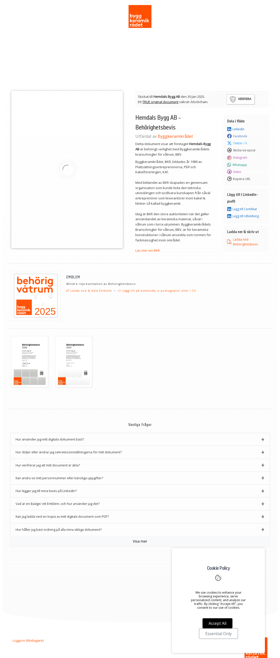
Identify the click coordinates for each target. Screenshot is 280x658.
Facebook (237, 136)
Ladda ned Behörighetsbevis (242, 241)
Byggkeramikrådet (175, 136)
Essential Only (218, 633)
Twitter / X (237, 143)
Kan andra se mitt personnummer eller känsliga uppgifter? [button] (59, 478)
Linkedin (235, 129)
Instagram (237, 157)
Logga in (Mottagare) (28, 640)
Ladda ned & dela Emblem (89, 290)
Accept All (217, 623)
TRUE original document (160, 102)
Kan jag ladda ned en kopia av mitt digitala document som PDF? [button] (62, 516)
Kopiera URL (239, 179)
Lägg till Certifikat (242, 209)
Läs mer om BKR (147, 250)
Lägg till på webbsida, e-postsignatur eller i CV (157, 290)
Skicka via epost (241, 150)
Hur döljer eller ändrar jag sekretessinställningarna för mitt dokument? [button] (69, 452)
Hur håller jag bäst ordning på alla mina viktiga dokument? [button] (59, 529)
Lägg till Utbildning (243, 216)
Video (234, 172)
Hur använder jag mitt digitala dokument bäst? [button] (50, 439)
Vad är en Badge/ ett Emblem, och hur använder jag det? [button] (58, 503)
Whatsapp (237, 165)
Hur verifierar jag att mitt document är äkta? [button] (48, 465)
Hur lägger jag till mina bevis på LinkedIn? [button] (46, 491)
